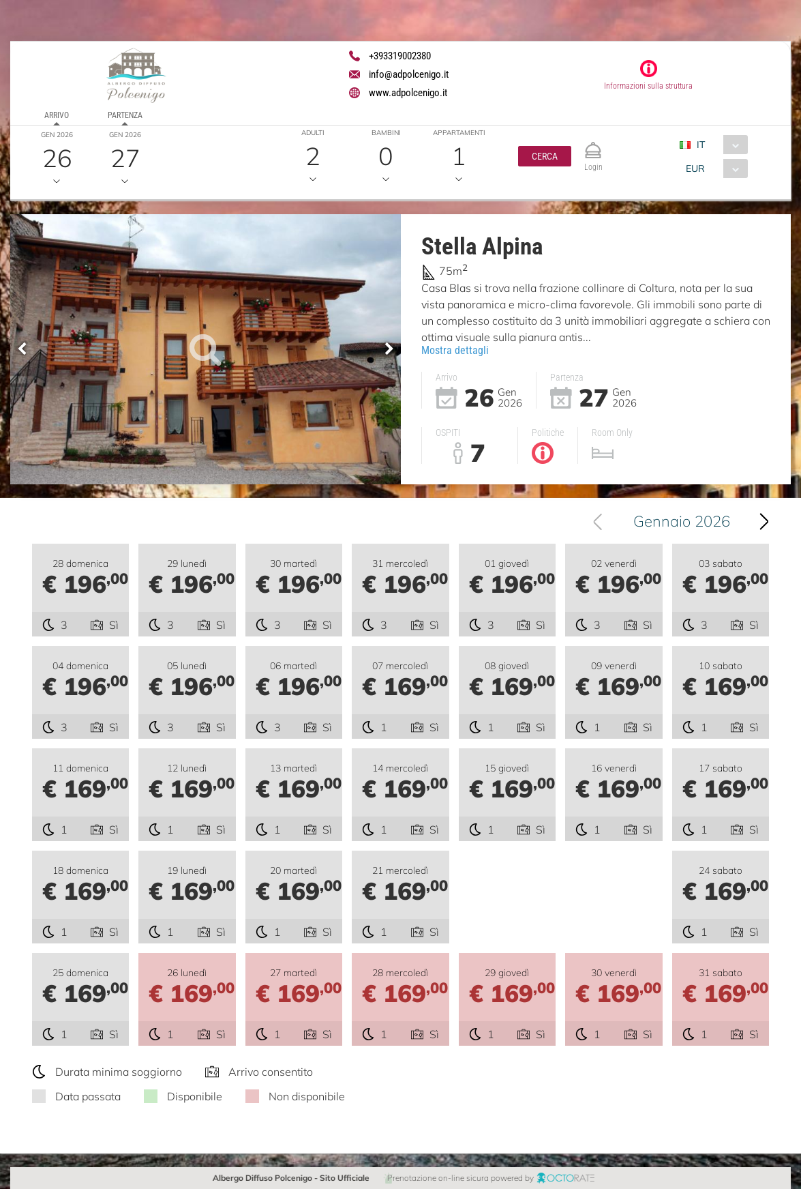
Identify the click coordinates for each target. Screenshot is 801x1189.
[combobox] (718, 144)
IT (700, 144)
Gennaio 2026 (683, 521)
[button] (544, 156)
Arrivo (56, 115)
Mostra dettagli (455, 349)
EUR (694, 168)
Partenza (125, 115)
